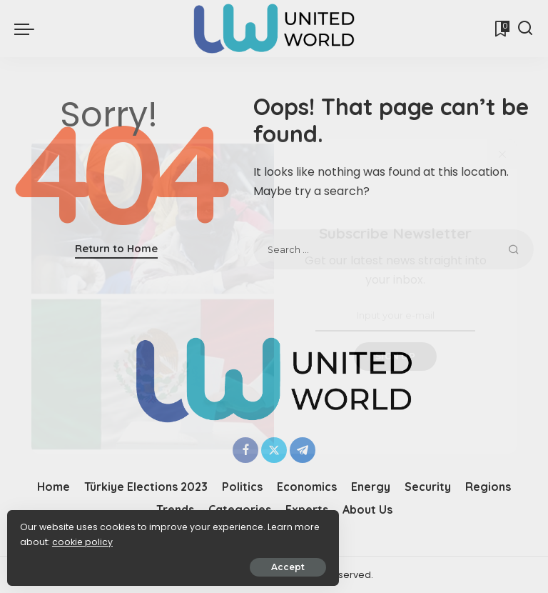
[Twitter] (274, 450)
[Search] (525, 28)
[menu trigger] (27, 28)
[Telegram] (302, 450)
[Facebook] (245, 450)
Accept (172, 562)
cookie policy (55, 537)
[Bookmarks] (500, 28)
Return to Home (116, 248)
